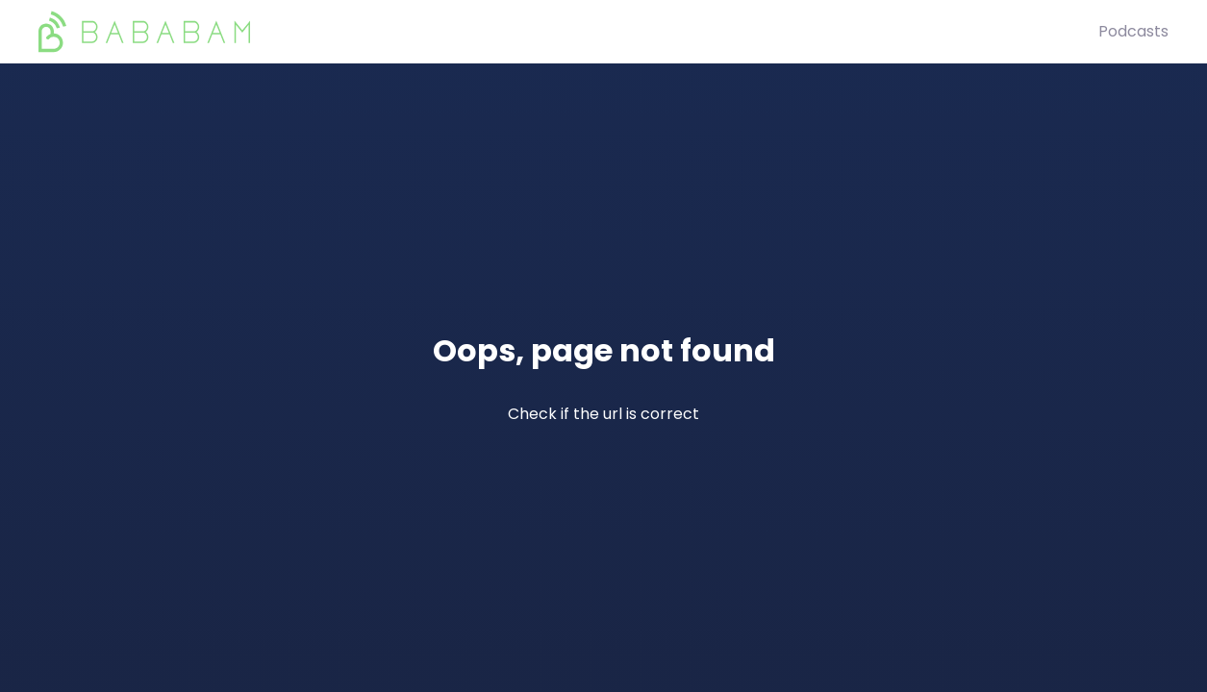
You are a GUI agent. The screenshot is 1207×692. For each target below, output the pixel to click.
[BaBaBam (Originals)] (568, 32)
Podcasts (1133, 31)
